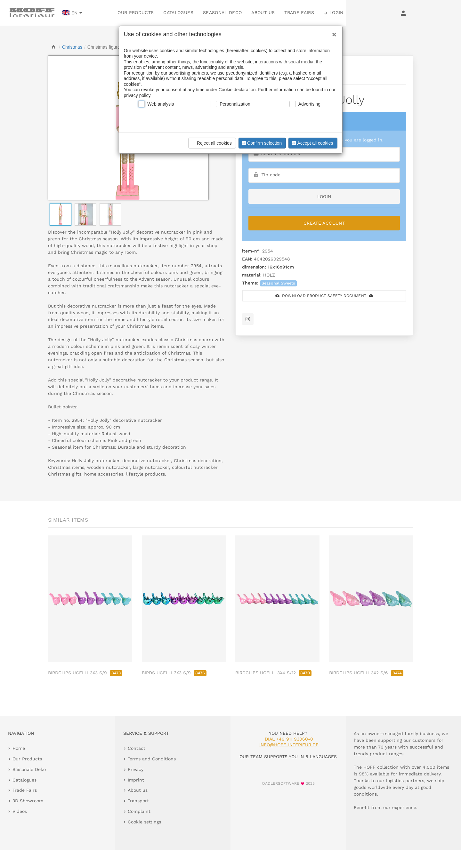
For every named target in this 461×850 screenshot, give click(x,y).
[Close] (332, 32)
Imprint (136, 779)
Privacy (135, 769)
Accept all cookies (312, 143)
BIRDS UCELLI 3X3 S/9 (174, 672)
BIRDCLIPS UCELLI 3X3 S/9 (85, 672)
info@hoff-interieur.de (289, 744)
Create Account (324, 223)
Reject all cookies (211, 143)
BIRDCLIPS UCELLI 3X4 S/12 (273, 672)
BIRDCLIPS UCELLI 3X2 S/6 (366, 672)
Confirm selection (261, 143)
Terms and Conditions (152, 758)
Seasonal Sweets (278, 283)
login (324, 196)
